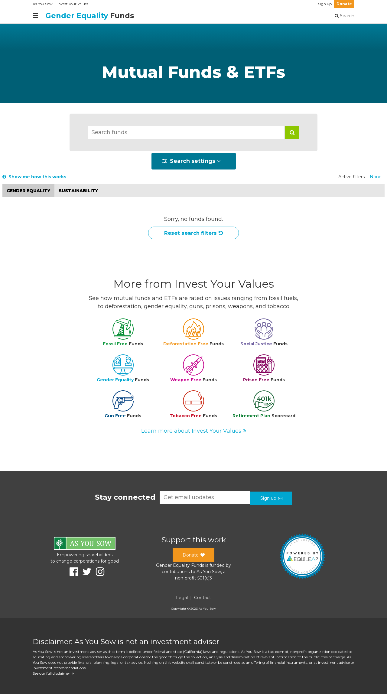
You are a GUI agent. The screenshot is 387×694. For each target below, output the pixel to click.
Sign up (325, 4)
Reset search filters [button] (194, 234)
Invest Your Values (72, 4)
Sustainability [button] (78, 190)
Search (344, 15)
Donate (344, 4)
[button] (292, 132)
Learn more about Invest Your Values (193, 432)
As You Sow (43, 4)
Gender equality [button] (28, 190)
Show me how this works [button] (34, 176)
